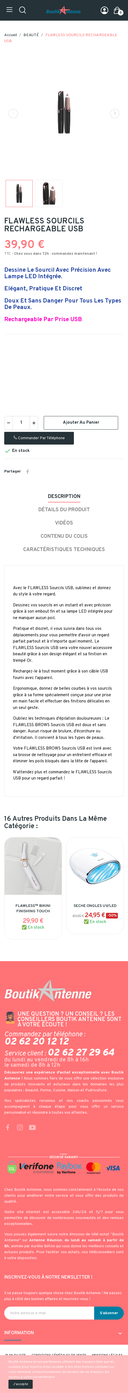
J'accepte (20, 1384)
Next (115, 113)
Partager (28, 471)
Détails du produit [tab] (64, 510)
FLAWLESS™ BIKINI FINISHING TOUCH (33, 909)
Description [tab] (64, 496)
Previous (13, 113)
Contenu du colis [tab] (64, 536)
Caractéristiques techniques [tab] (64, 550)
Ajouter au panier (81, 422)
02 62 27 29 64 (80, 1053)
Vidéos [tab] (64, 523)
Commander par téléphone (39, 438)
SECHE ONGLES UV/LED (95, 906)
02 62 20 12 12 (36, 1042)
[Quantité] (21, 423)
